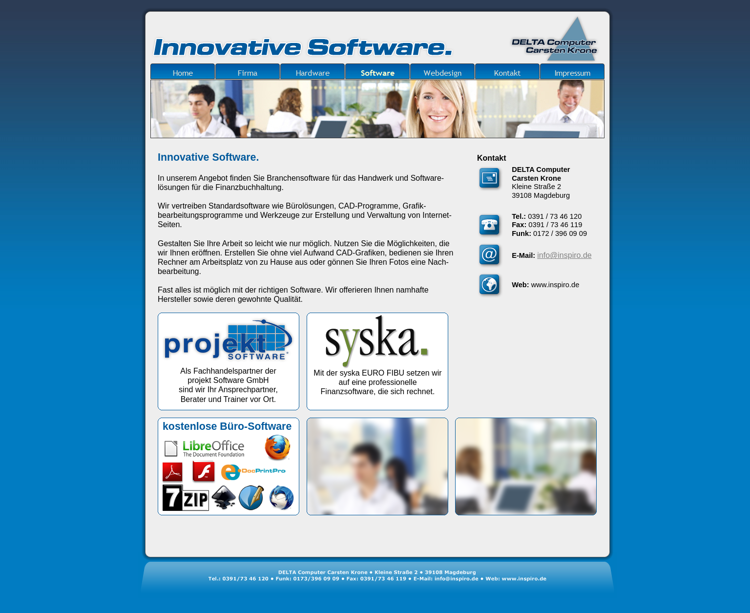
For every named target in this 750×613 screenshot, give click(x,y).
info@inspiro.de (564, 255)
